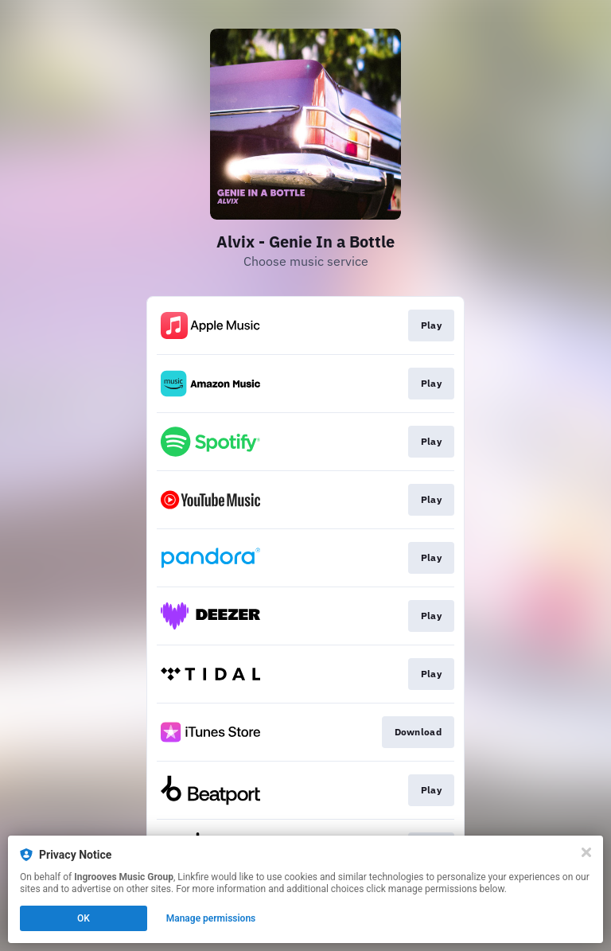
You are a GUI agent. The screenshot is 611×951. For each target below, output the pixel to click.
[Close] (586, 852)
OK (83, 918)
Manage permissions (211, 918)
